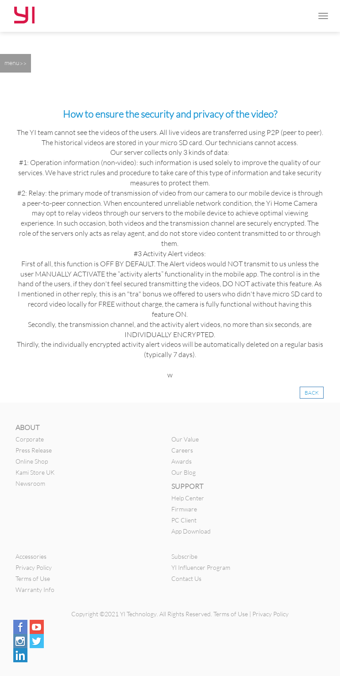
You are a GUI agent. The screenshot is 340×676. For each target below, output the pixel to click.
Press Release (33, 450)
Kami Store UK (34, 472)
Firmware (184, 509)
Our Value (185, 439)
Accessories (30, 556)
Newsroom (30, 483)
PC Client (184, 520)
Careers (182, 450)
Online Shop (31, 461)
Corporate (29, 439)
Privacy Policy (33, 567)
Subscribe (184, 556)
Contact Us (186, 578)
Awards (181, 461)
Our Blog (183, 472)
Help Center (187, 498)
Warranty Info (34, 589)
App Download (191, 531)
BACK (312, 392)
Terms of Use (32, 578)
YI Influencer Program (200, 567)
